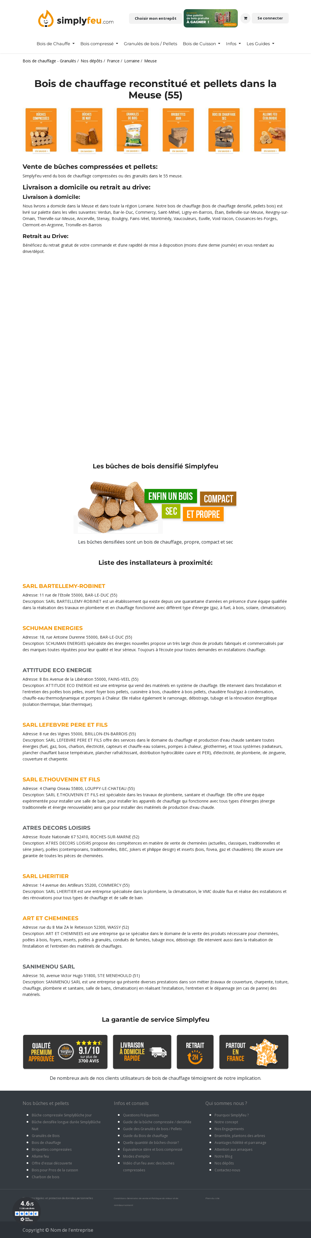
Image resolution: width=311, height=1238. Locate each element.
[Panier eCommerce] (245, 18)
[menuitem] (56, 44)
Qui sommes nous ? (226, 1103)
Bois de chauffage (46, 1142)
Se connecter (270, 18)
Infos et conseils (131, 1103)
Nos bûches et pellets (46, 1103)
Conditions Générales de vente (131, 1198)
